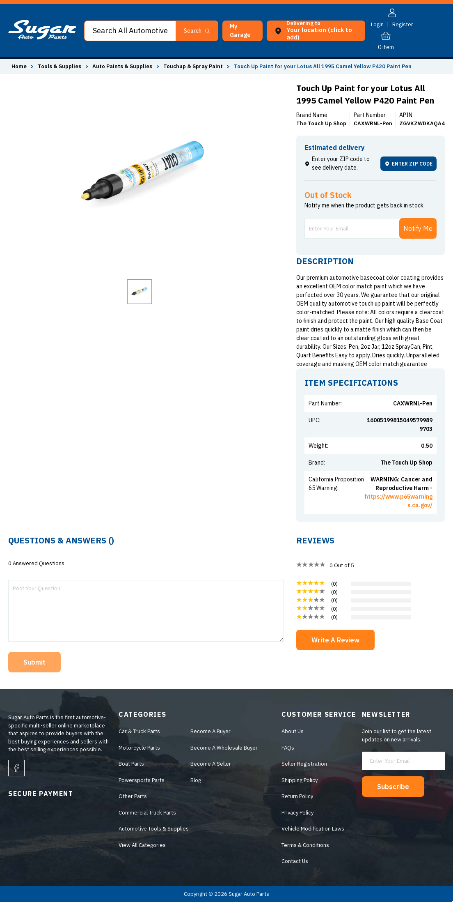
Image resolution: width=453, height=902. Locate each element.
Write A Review (335, 640)
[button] (242, 31)
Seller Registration (304, 763)
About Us (292, 731)
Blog (195, 780)
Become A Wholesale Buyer (224, 747)
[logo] (42, 37)
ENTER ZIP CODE (408, 164)
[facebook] (16, 768)
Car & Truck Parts (139, 731)
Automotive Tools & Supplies (154, 828)
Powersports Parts (142, 780)
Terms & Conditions (305, 845)
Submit (34, 662)
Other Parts (133, 796)
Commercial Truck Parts (147, 812)
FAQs (287, 747)
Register (402, 24)
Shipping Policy (299, 780)
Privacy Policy (297, 812)
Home (19, 66)
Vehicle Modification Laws (312, 828)
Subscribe (393, 786)
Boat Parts (131, 763)
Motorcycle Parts (139, 747)
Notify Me (417, 228)
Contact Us (294, 861)
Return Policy (297, 796)
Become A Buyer (210, 731)
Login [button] (377, 24)
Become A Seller (210, 763)
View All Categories (142, 845)
